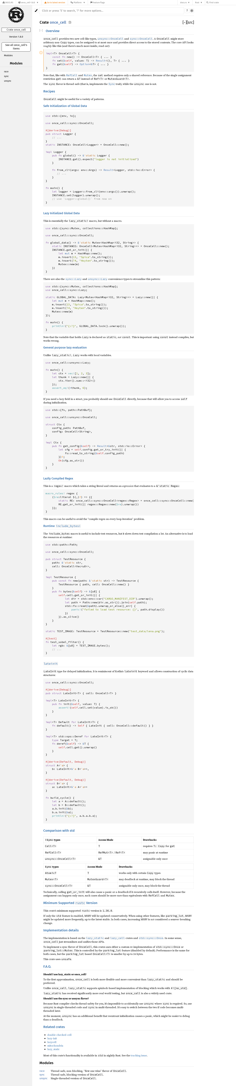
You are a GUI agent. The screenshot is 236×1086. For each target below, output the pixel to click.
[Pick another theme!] (36, 10)
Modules (8, 55)
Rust (197, 2)
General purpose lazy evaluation (65, 347)
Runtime (62, 526)
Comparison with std (59, 831)
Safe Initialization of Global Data (65, 106)
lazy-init (52, 1038)
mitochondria (55, 1045)
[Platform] (78, 2)
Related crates (54, 1027)
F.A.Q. (47, 967)
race (6, 71)
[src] (190, 22)
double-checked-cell (59, 1035)
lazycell (51, 1042)
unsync (7, 81)
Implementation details (61, 930)
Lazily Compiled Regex (58, 478)
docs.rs (183, 2)
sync (6, 76)
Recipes (49, 91)
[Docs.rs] (8, 2)
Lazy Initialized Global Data (61, 213)
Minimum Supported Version (70, 903)
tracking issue (139, 1055)
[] (185, 22)
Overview (52, 31)
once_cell (58, 22)
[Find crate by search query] (222, 2)
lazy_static (53, 1049)
